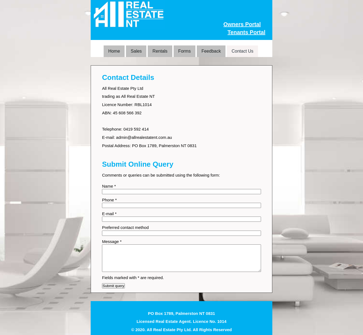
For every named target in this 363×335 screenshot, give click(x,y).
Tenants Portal (246, 32)
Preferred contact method (125, 227)
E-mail (109, 213)
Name (109, 186)
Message (112, 241)
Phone (109, 200)
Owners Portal (242, 24)
